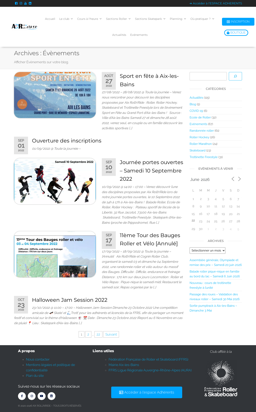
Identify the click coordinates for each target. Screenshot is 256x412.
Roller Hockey (199, 137)
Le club (66, 19)
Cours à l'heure (89, 19)
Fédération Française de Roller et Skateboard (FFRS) (148, 359)
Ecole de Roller (200, 117)
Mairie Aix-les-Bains (124, 365)
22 (98, 334)
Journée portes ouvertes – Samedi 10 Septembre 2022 (151, 170)
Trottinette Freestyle (204, 157)
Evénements (139, 35)
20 (231, 214)
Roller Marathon (201, 144)
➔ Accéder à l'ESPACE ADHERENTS (215, 3)
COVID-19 (196, 111)
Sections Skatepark (150, 19)
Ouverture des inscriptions (66, 140)
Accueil (50, 19)
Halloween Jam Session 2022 (69, 300)
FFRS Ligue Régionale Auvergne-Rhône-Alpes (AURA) (150, 370)
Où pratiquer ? (202, 19)
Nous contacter (38, 359)
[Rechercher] (235, 76)
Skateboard (197, 150)
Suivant (111, 334)
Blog (193, 104)
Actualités (119, 35)
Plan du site (35, 376)
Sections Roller (118, 19)
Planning (178, 19)
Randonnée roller (202, 130)
